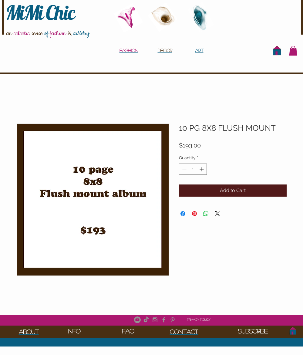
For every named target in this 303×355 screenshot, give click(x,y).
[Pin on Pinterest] (194, 213)
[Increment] (202, 169)
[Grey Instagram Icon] (155, 319)
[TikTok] (146, 319)
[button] (293, 51)
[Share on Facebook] (183, 213)
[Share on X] (217, 213)
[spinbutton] (192, 169)
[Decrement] (183, 169)
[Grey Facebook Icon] (163, 319)
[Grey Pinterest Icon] (172, 319)
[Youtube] (137, 319)
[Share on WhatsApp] (206, 213)
